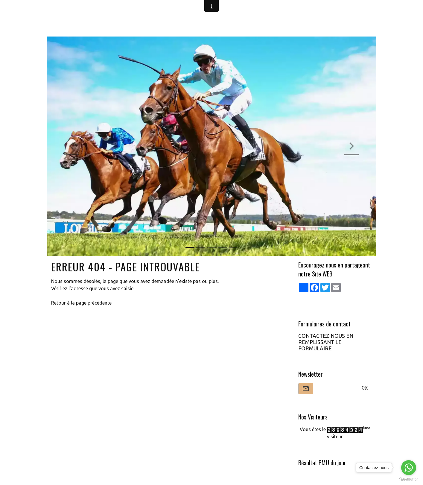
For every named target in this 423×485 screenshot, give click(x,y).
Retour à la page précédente (81, 302)
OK (365, 388)
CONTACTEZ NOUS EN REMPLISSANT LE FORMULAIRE (325, 342)
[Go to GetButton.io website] (408, 479)
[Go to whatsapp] (408, 467)
